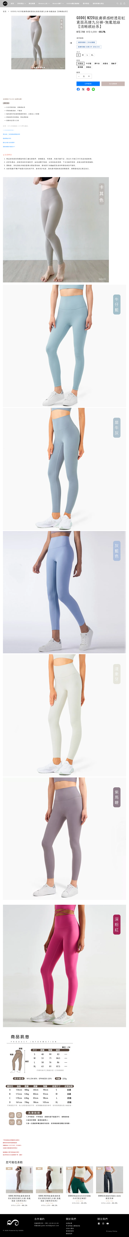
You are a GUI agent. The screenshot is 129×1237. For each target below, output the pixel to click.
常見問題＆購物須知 (73, 1226)
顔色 (78, 60)
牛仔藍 (88, 63)
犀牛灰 (97, 63)
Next (70, 42)
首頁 (12, 3)
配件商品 (86, 3)
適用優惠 (80, 38)
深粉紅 (88, 67)
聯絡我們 (69, 1233)
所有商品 (21, 3)
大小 (78, 52)
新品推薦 (32, 3)
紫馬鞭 (80, 67)
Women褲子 (58, 3)
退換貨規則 (70, 1231)
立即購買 (88, 84)
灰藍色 (105, 63)
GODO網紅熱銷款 (73, 3)
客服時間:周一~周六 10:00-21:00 (46, 1223)
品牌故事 (69, 1223)
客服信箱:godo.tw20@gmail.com (46, 1225)
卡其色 (80, 63)
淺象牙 (113, 63)
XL (92, 55)
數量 (78, 72)
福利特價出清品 (98, 3)
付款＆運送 (70, 1228)
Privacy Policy (111, 1231)
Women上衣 (44, 3)
